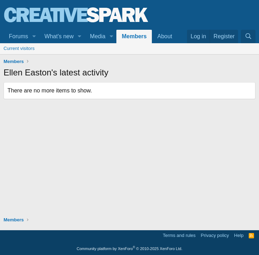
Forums (18, 36)
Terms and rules (179, 235)
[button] (34, 36)
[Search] (248, 36)
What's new (58, 36)
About (164, 36)
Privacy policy (215, 235)
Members (134, 36)
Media (98, 36)
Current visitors (19, 48)
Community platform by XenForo (129, 248)
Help (239, 235)
